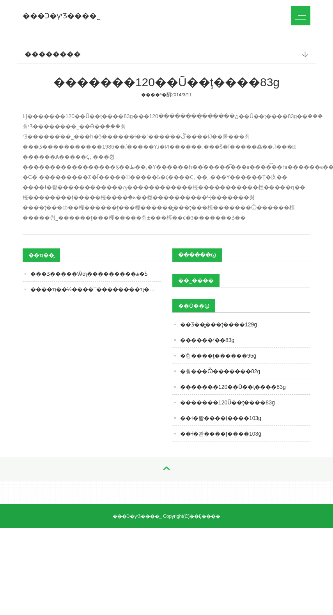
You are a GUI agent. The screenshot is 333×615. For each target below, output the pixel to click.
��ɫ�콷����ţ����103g (220, 418)
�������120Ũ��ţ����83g (227, 402)
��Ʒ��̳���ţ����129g (218, 324)
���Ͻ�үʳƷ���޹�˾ (62, 16)
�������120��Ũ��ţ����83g (233, 387)
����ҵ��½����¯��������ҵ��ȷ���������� (95, 289)
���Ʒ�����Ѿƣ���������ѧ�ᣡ (89, 274)
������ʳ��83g (207, 340)
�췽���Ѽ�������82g (220, 371)
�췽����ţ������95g (218, 356)
